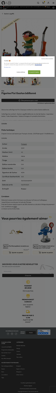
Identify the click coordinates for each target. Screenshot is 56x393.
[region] (28, 66)
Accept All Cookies (34, 72)
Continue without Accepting (47, 58)
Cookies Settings (21, 72)
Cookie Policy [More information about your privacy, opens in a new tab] (38, 65)
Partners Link (7, 67)
